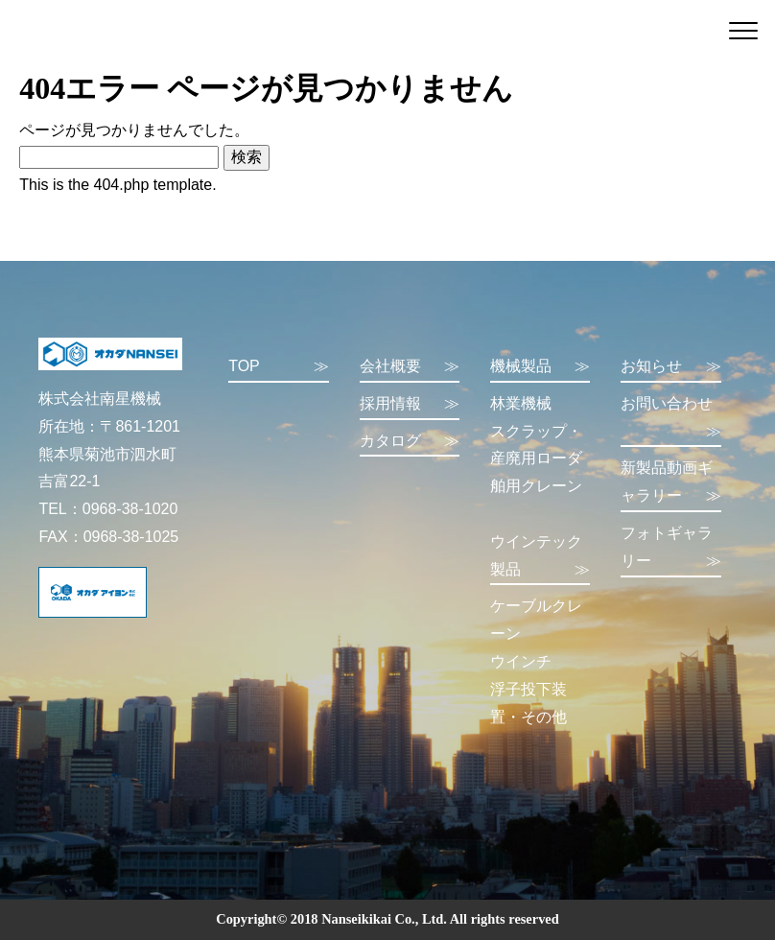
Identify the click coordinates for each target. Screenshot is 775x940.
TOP (278, 367)
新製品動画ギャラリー (670, 484)
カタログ (409, 442)
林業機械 (521, 403)
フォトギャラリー (670, 550)
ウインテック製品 (540, 558)
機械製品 (540, 367)
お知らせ (670, 367)
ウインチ (521, 661)
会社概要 (409, 367)
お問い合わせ (670, 420)
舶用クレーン (536, 486)
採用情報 (409, 404)
